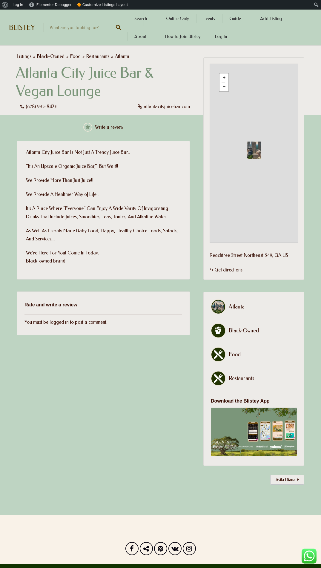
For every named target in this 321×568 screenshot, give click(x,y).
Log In (221, 36)
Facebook (132, 550)
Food (75, 56)
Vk (175, 550)
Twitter (146, 550)
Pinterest (161, 550)
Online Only (177, 18)
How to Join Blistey (183, 36)
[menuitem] (5, 5)
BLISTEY (22, 27)
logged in (59, 322)
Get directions (228, 270)
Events (209, 18)
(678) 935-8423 (41, 106)
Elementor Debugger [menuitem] (54, 4)
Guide (235, 18)
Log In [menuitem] (18, 4)
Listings (24, 56)
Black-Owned (50, 56)
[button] (257, 150)
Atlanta (122, 56)
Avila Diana (285, 479)
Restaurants (97, 56)
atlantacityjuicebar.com (167, 106)
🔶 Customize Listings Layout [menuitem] (102, 4)
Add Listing (271, 18)
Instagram (189, 550)
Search (140, 18)
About (140, 36)
